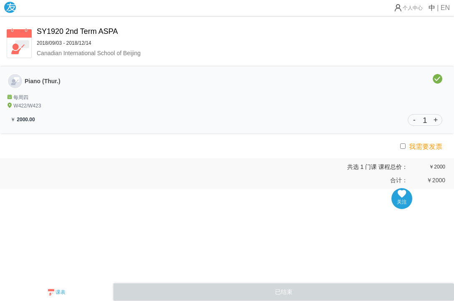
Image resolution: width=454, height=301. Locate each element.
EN (445, 7)
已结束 (284, 291)
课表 (60, 292)
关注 (402, 197)
